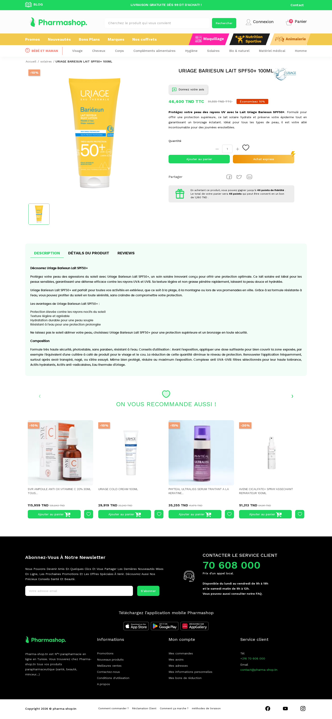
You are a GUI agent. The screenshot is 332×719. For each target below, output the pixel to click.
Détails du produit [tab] (88, 253)
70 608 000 (231, 565)
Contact (297, 5)
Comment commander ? (113, 708)
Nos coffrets (144, 39)
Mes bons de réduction (185, 678)
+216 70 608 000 (252, 658)
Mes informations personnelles (190, 671)
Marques (116, 39)
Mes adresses (178, 665)
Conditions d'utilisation (113, 678)
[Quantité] (227, 149)
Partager (229, 177)
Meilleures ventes (109, 665)
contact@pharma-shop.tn (258, 669)
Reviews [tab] (126, 253)
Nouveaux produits (110, 659)
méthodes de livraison (206, 708)
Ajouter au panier (199, 159)
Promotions (105, 653)
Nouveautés (59, 39)
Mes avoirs (176, 659)
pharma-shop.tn (64, 708)
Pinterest (249, 177)
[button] (296, 22)
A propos (103, 684)
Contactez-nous (108, 671)
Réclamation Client (144, 708)
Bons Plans (89, 39)
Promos (32, 39)
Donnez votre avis (188, 90)
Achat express (263, 159)
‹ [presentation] (40, 395)
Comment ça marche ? (174, 708)
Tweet (239, 177)
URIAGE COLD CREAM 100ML (119, 489)
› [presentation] (292, 395)
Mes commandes (181, 653)
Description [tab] (47, 253)
